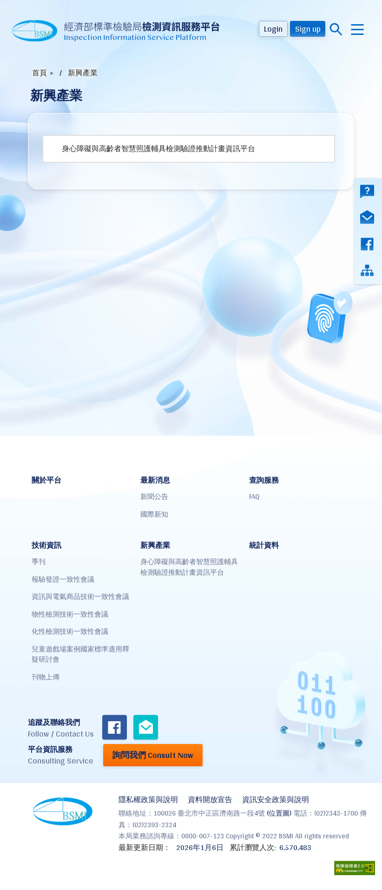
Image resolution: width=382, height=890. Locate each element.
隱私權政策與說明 (148, 799)
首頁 (39, 73)
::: (4, 7)
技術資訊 (46, 545)
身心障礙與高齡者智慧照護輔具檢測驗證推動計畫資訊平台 (158, 148)
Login (273, 28)
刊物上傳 (45, 677)
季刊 (39, 561)
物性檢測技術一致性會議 (70, 614)
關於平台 (46, 480)
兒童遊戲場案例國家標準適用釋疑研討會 (80, 654)
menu (357, 29)
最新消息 (155, 480)
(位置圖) (279, 813)
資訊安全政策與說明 (275, 799)
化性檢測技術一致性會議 (70, 631)
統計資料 (264, 545)
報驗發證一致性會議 (63, 579)
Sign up (308, 28)
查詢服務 (264, 480)
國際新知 (154, 514)
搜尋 (336, 29)
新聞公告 (154, 496)
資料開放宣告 (210, 799)
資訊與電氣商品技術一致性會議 (80, 596)
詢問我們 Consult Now (152, 755)
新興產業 (83, 73)
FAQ (254, 496)
